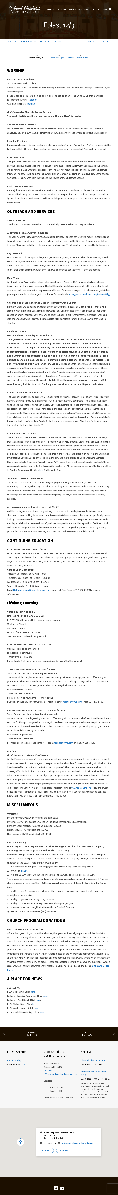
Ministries (83, 9)
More (104, 9)
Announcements (42, 42)
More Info (46, 1150)
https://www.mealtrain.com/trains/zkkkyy (89, 294)
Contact (95, 9)
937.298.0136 (49, 1071)
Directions (63, 1150)
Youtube (31, 104)
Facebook (32, 99)
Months (106, 42)
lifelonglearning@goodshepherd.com (31, 590)
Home (9, 42)
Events (72, 9)
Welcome (51, 9)
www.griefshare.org (81, 787)
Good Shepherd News (23, 42)
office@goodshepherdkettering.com (60, 1074)
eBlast (85, 58)
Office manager (57, 58)
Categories (94, 42)
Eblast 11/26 (31, 1035)
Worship (62, 9)
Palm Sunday (14, 1060)
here (41, 470)
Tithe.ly (24, 870)
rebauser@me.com (72, 701)
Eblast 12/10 (87, 1035)
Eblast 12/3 (56, 42)
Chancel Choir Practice (93, 1060)
